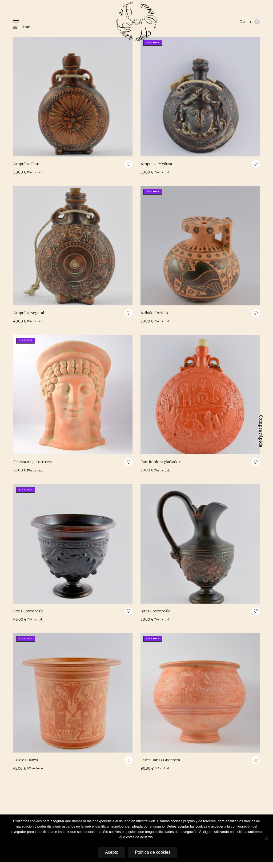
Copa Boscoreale (28, 611)
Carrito (249, 21)
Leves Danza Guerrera (160, 760)
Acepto (111, 852)
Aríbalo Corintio (155, 313)
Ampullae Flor (26, 164)
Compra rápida (260, 431)
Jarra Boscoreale (155, 611)
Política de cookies (153, 852)
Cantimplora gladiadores (162, 462)
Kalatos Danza (25, 760)
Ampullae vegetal (28, 313)
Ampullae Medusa (156, 164)
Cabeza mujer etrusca (32, 462)
